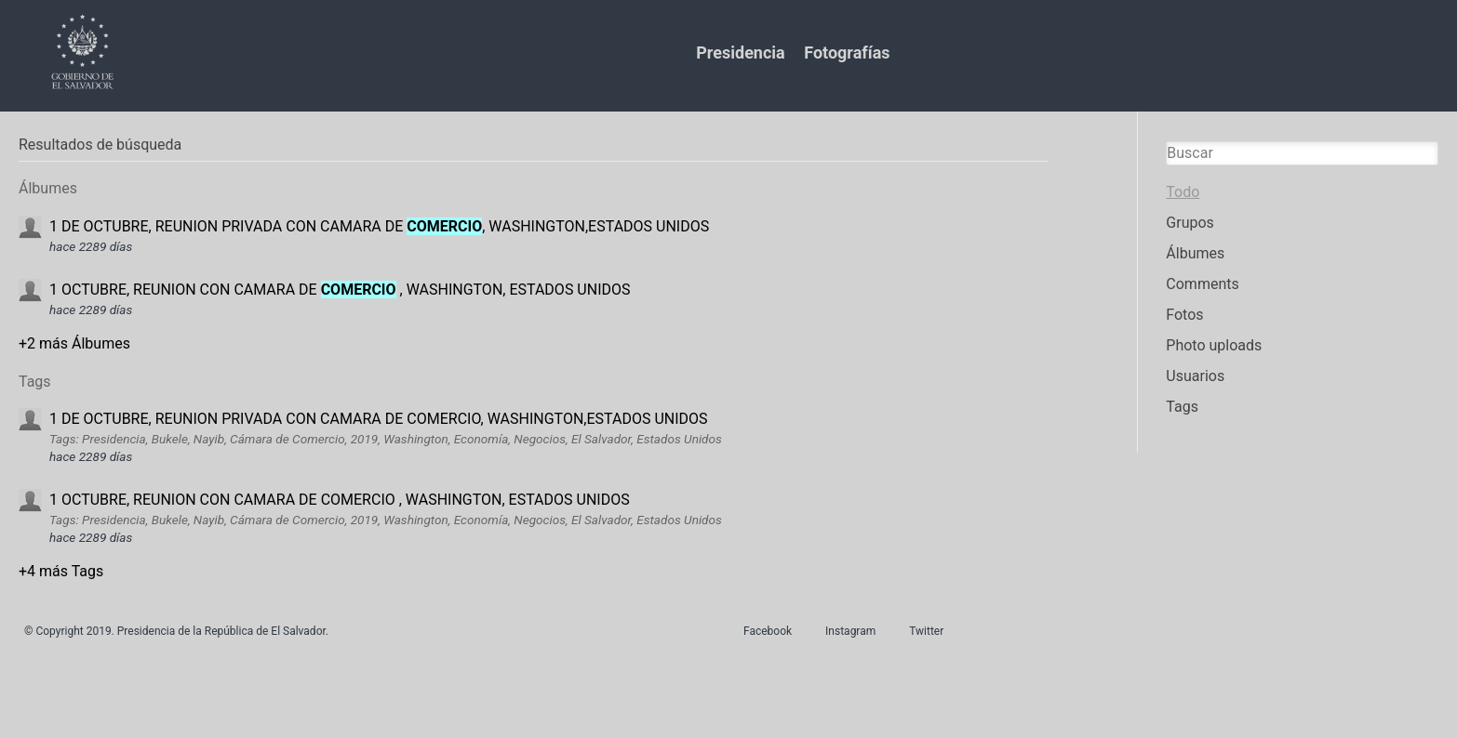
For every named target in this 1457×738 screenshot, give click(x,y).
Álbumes (1195, 253)
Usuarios (1195, 376)
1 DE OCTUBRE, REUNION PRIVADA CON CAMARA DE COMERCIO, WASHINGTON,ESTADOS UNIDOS (378, 419)
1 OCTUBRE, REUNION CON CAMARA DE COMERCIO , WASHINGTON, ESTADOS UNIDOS (339, 499)
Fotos (1184, 314)
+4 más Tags (61, 571)
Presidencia (740, 52)
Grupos (1190, 222)
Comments (1202, 284)
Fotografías (846, 52)
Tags (1182, 406)
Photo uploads (1214, 345)
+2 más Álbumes (74, 343)
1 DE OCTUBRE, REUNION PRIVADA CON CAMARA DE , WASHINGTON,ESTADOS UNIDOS (379, 226)
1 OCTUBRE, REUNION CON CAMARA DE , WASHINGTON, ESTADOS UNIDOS (340, 289)
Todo (1182, 192)
